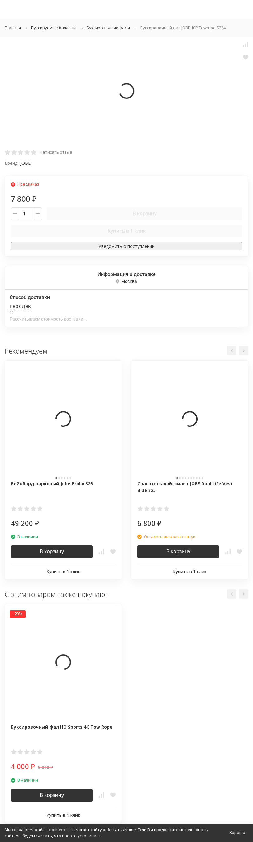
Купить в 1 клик (126, 230)
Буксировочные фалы (108, 28)
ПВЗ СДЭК (20, 306)
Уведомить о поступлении (126, 246)
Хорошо (237, 832)
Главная (13, 28)
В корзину (144, 213)
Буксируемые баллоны (53, 28)
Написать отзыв (56, 152)
